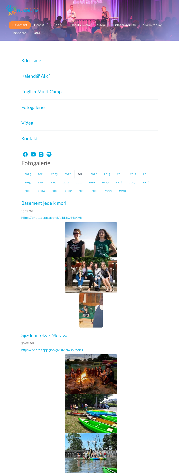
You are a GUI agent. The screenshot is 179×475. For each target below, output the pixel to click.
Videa (27, 123)
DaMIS (37, 33)
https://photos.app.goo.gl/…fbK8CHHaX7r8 (51, 218)
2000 (94, 191)
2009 (105, 182)
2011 (79, 182)
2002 (68, 191)
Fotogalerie (33, 107)
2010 (92, 182)
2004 (41, 191)
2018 (120, 174)
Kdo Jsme (31, 60)
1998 (122, 191)
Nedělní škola (80, 25)
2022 (67, 174)
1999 (108, 191)
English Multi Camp (41, 91)
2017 (133, 174)
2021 (81, 174)
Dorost (39, 25)
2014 (40, 182)
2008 (118, 182)
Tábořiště (19, 33)
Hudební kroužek (124, 25)
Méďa (101, 25)
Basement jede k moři (43, 203)
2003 (55, 191)
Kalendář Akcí (35, 76)
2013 (53, 182)
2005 (27, 191)
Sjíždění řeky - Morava (44, 335)
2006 (146, 182)
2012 (66, 182)
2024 (41, 174)
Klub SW (57, 25)
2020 (93, 174)
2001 (81, 191)
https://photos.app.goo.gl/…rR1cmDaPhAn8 (52, 350)
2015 (27, 182)
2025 (27, 174)
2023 (54, 174)
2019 (107, 174)
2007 (132, 182)
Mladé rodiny (152, 25)
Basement (19, 25)
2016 (146, 174)
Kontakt (29, 138)
